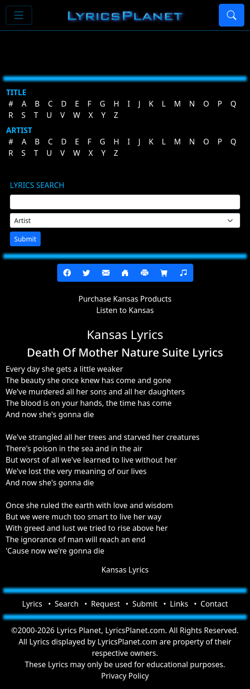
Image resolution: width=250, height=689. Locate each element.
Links (179, 604)
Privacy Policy (125, 676)
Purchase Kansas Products (125, 299)
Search (67, 604)
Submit (25, 238)
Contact (214, 604)
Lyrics (32, 604)
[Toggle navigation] (19, 15)
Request (105, 604)
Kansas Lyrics (125, 569)
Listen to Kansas (125, 310)
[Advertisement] (125, 49)
